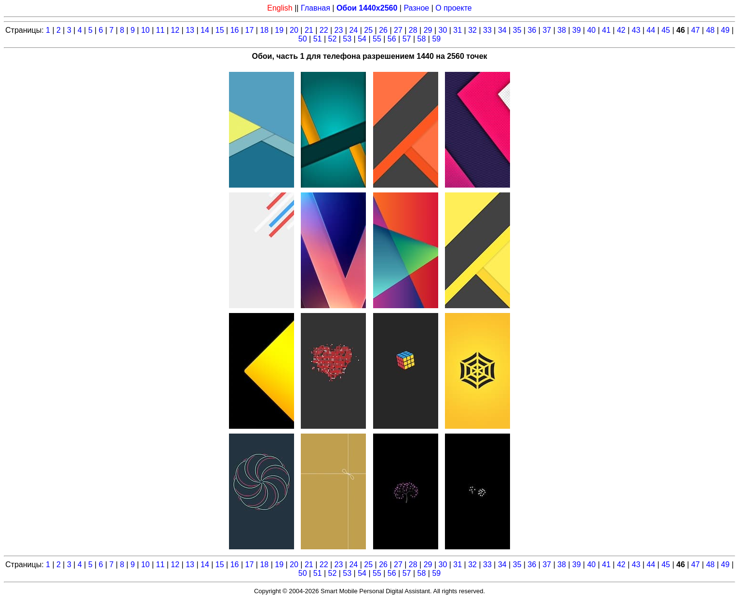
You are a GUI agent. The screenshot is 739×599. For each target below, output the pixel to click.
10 (145, 30)
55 (377, 39)
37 (546, 30)
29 (428, 30)
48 (710, 30)
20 (294, 30)
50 (302, 39)
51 (317, 39)
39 (576, 30)
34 (502, 30)
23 (339, 30)
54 (362, 39)
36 (532, 30)
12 (175, 30)
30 (443, 30)
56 (392, 39)
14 (205, 30)
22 (324, 30)
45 (665, 30)
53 (347, 39)
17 (249, 30)
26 (383, 30)
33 (487, 30)
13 (190, 30)
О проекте (453, 8)
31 (457, 30)
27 (398, 30)
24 (353, 30)
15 (219, 30)
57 (407, 39)
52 (332, 39)
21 (309, 30)
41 (606, 30)
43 (636, 30)
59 (436, 39)
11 (160, 30)
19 (279, 30)
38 (561, 30)
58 (421, 39)
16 (234, 30)
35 (517, 30)
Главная (315, 8)
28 (413, 30)
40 (591, 30)
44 (650, 30)
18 (264, 30)
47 (695, 30)
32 (472, 30)
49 (725, 30)
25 (368, 30)
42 (621, 30)
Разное (416, 8)
